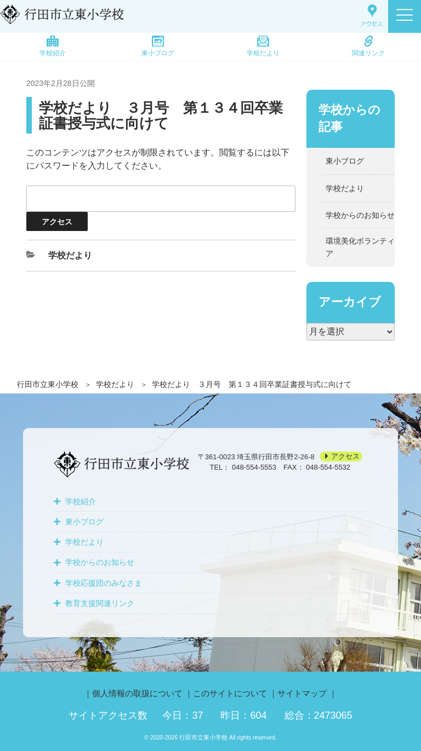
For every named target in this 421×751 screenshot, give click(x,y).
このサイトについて (230, 693)
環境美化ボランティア (360, 246)
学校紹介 (52, 46)
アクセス (345, 457)
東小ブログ (157, 46)
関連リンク (368, 46)
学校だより (263, 46)
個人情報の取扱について (137, 693)
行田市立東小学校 (47, 384)
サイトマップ (302, 693)
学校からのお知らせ (360, 215)
